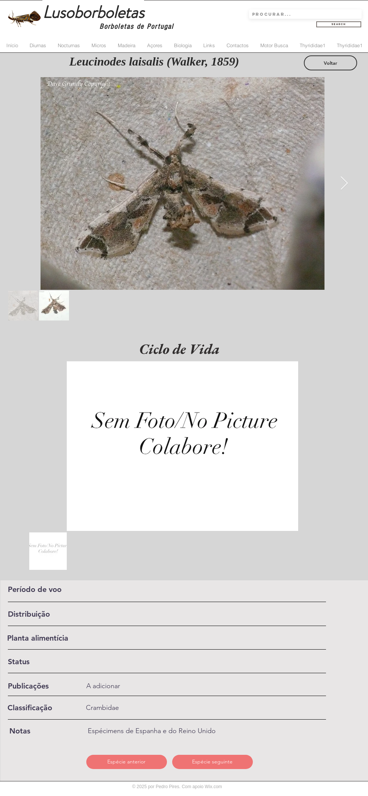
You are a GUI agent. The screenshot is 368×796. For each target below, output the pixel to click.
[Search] (338, 24)
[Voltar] (330, 62)
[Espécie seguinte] (212, 762)
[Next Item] (344, 183)
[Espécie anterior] (126, 762)
